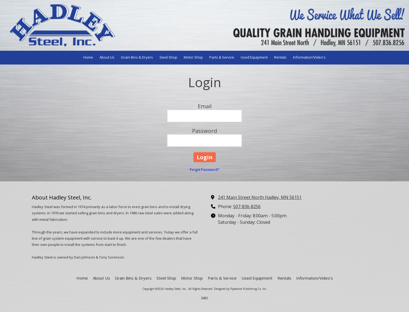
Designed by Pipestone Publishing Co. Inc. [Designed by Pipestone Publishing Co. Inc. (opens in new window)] (240, 289)
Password (204, 130)
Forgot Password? (204, 169)
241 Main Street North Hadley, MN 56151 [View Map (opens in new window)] (260, 197)
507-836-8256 (247, 206)
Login (204, 297)
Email (205, 106)
